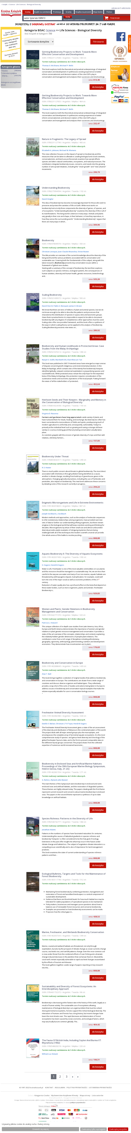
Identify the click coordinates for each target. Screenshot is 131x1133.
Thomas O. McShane (50, 65)
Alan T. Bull (46, 674)
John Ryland (62, 780)
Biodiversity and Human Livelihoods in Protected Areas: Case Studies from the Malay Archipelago (73, 347)
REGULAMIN (60, 1087)
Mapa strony (85, 1095)
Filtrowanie (98, 41)
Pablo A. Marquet (60, 306)
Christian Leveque (49, 251)
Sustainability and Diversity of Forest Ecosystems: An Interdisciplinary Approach (69, 987)
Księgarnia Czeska (41, 1095)
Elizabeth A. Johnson (50, 150)
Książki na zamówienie (43, 12)
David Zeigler (48, 199)
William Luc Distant (50, 1054)
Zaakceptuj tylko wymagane (93, 1129)
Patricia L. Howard (49, 623)
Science (50, 30)
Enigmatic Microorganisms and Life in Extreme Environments (72, 502)
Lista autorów (97, 1095)
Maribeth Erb (60, 360)
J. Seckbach (61, 514)
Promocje (57, 12)
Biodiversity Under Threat (55, 456)
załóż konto (125, 8)
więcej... (5, 75)
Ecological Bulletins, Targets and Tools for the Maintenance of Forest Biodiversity (74, 875)
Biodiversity (48, 240)
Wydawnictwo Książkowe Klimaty (64, 1095)
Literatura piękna (9, 73)
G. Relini (45, 780)
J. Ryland (53, 780)
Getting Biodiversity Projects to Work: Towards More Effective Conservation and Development (69, 53)
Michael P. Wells (66, 65)
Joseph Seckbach (49, 514)
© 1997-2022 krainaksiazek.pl (31, 1087)
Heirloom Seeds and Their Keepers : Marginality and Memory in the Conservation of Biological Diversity (74, 401)
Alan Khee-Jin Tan (74, 360)
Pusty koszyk (115, 18)
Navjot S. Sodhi (48, 360)
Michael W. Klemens (67, 150)
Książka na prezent (83, 12)
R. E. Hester (46, 467)
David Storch (47, 306)
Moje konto (98, 12)
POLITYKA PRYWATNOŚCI (77, 1087)
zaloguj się (115, 8)
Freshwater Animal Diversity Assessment (63, 712)
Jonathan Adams (49, 829)
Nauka (5, 70)
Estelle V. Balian (48, 723)
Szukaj (27, 12)
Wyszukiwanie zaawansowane (74, 19)
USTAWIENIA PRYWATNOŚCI (100, 1087)
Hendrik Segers (57, 565)
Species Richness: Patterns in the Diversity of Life (67, 818)
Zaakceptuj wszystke (118, 1129)
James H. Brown (75, 306)
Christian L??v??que (64, 723)
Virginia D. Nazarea (50, 413)
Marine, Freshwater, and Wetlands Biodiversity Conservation (73, 932)
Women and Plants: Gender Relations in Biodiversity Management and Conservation (68, 610)
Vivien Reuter (83, 251)
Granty (68, 12)
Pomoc (109, 12)
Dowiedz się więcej (40, 1129)
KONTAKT (49, 1087)
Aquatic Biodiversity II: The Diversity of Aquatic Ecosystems (72, 553)
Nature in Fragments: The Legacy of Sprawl (64, 139)
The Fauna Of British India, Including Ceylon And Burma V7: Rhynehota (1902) (71, 1041)
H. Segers (46, 565)
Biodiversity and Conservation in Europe (62, 662)
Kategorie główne (11, 66)
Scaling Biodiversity (52, 294)
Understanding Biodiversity (56, 187)
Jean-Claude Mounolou (67, 251)
